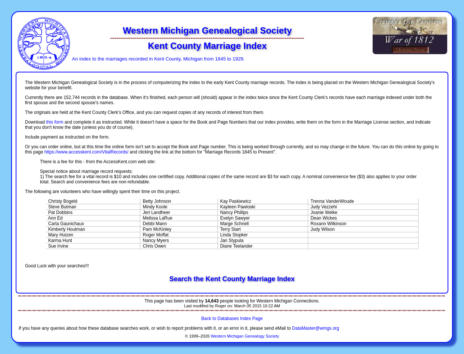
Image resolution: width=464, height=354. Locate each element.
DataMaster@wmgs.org (315, 328)
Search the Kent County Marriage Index (232, 279)
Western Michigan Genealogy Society (245, 336)
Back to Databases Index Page (232, 318)
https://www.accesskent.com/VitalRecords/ (86, 152)
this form (54, 122)
